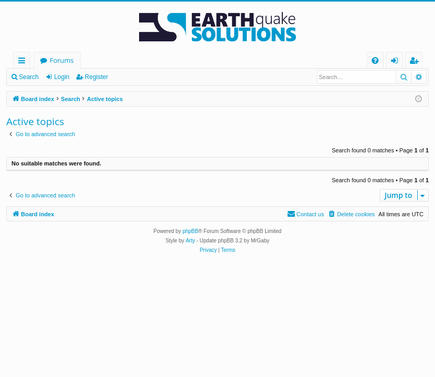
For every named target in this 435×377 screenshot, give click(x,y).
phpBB (190, 231)
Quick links (24, 62)
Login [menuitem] (397, 62)
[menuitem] (375, 60)
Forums (62, 60)
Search (29, 77)
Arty (190, 240)
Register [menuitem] (416, 62)
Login (61, 77)
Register (96, 77)
